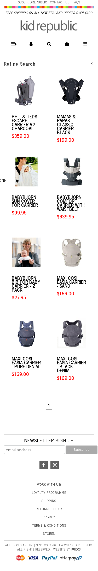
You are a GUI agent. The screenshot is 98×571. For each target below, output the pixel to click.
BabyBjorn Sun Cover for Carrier (25, 201)
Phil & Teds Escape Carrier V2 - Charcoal (25, 122)
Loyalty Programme (49, 492)
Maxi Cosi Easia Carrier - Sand (71, 282)
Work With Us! (49, 484)
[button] (13, 44)
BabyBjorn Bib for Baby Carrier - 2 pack (26, 284)
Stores (49, 533)
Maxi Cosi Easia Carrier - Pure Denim (26, 363)
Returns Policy (49, 508)
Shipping (49, 500)
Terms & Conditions (49, 525)
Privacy (49, 517)
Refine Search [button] (48, 63)
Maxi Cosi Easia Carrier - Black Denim (71, 365)
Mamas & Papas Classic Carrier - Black (66, 124)
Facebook (43, 465)
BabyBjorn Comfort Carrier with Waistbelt (71, 203)
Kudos (76, 549)
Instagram (54, 465)
